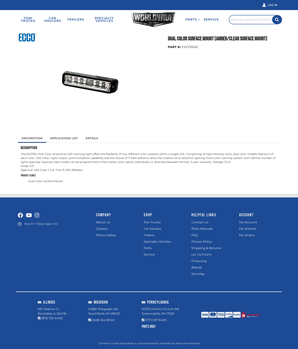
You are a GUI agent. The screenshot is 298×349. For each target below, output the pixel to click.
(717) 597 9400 (156, 320)
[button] (193, 19)
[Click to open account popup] (270, 5)
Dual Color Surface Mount (45, 181)
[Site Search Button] (277, 19)
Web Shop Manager (187, 343)
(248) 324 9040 (103, 320)
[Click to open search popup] (255, 19)
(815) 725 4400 (52, 318)
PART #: (174, 47)
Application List (64, 138)
